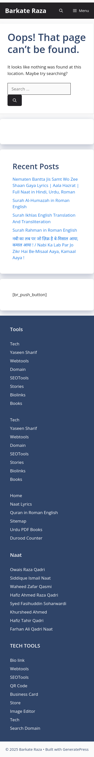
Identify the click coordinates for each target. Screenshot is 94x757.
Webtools (19, 361)
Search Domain (25, 728)
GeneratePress (75, 749)
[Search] (15, 100)
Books (16, 403)
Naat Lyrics (21, 504)
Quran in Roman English (34, 512)
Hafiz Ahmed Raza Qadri (34, 595)
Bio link (17, 660)
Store (15, 703)
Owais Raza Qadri (27, 569)
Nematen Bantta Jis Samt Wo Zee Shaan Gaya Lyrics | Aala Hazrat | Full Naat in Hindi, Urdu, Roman (46, 185)
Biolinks (18, 395)
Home (16, 495)
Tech (14, 344)
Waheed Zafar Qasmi (31, 586)
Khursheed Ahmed (28, 612)
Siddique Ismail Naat (30, 578)
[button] (61, 10)
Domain (18, 369)
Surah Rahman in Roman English (45, 230)
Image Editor (22, 711)
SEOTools (19, 378)
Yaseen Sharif (23, 352)
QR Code (18, 686)
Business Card (24, 694)
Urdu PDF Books (26, 529)
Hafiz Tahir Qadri (27, 620)
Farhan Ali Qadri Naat (31, 629)
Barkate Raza (25, 10)
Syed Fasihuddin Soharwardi (38, 603)
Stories (17, 386)
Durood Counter (26, 538)
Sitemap (18, 521)
